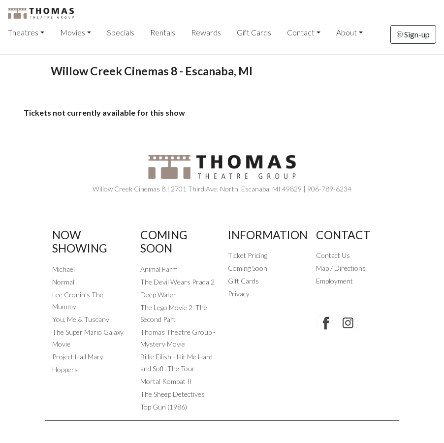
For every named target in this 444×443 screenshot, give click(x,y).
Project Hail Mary (77, 356)
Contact (301, 32)
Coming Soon (247, 268)
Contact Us (333, 255)
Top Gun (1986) (163, 407)
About (346, 32)
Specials (120, 32)
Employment (334, 281)
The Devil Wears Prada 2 (177, 282)
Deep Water (158, 294)
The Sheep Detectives (172, 394)
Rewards (206, 32)
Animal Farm (159, 269)
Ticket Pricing (247, 255)
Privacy (239, 293)
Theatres (23, 32)
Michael (63, 269)
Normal (63, 282)
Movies (72, 32)
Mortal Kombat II (166, 381)
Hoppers (65, 369)
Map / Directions (341, 268)
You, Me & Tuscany (80, 319)
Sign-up (413, 34)
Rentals (162, 32)
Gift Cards (254, 32)
